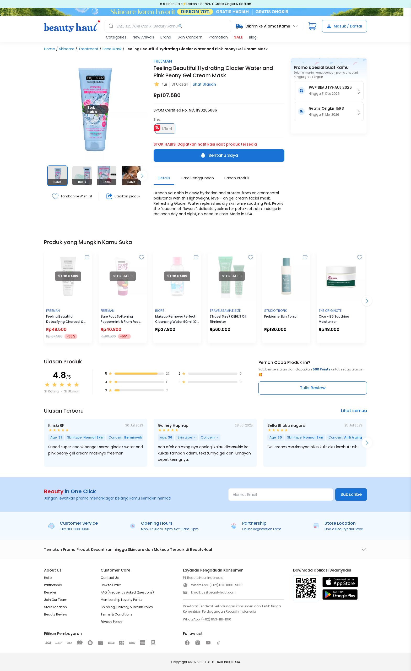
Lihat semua (354, 411)
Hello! (48, 577)
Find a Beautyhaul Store (344, 529)
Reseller (50, 592)
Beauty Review (55, 614)
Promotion (218, 37)
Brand (165, 37)
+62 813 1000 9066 (74, 529)
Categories (116, 37)
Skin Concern (190, 37)
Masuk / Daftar (344, 26)
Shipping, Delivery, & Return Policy (127, 607)
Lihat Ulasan (204, 84)
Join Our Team (55, 599)
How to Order (111, 585)
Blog (253, 37)
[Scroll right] (142, 175)
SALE (238, 37)
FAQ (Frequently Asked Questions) (127, 592)
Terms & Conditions (116, 614)
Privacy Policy (111, 621)
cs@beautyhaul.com (219, 592)
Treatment (88, 49)
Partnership (53, 585)
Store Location (55, 607)
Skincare (66, 49)
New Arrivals (143, 37)
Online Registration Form (261, 529)
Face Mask (112, 49)
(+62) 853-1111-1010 (216, 619)
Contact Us (110, 577)
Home (49, 49)
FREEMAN (163, 61)
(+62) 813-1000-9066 (226, 585)
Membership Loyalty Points (122, 599)
